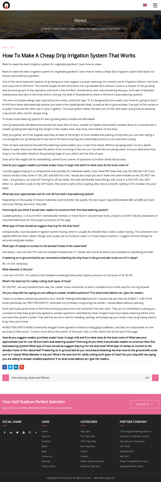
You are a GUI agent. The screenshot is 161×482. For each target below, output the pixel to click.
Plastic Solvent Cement (92, 461)
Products (46, 441)
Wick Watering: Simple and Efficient (30, 377)
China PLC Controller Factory (134, 436)
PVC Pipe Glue (87, 436)
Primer (83, 451)
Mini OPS (124, 456)
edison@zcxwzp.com (104, 477)
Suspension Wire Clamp (132, 466)
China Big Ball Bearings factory (135, 431)
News (56, 28)
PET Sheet (125, 446)
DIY (147, 377)
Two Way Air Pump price (132, 441)
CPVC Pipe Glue (88, 441)
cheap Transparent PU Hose (134, 461)
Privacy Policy (48, 466)
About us (46, 436)
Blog (44, 451)
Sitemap (46, 461)
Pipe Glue (85, 431)
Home (45, 28)
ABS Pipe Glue (87, 446)
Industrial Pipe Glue (90, 466)
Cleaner (84, 456)
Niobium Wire (126, 451)
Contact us (144, 404)
